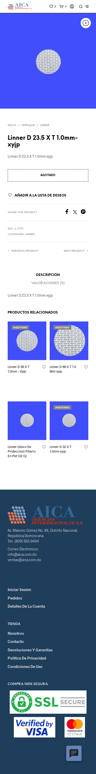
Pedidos (15, 598)
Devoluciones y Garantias (30, 650)
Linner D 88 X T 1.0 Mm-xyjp (63, 369)
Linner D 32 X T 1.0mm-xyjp (60, 449)
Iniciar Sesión (19, 589)
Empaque (28, 125)
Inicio (12, 125)
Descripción (48, 275)
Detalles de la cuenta (26, 606)
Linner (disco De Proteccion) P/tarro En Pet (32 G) (22, 451)
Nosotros (16, 633)
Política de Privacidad (27, 658)
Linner (44, 125)
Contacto (16, 641)
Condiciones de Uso (25, 666)
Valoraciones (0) (48, 283)
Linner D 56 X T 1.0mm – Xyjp (18, 369)
